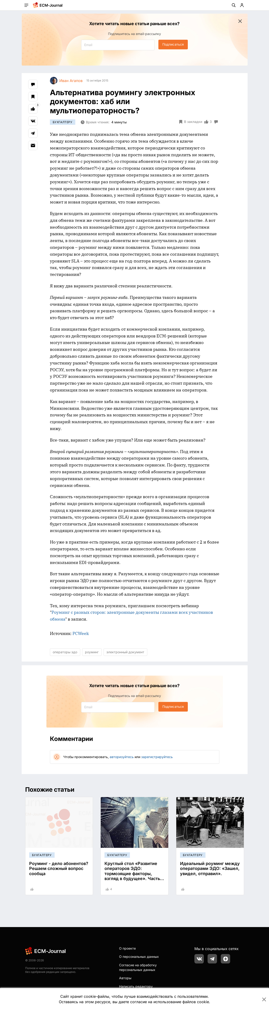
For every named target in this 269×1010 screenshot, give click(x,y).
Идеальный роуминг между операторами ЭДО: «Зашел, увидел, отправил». (210, 868)
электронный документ (125, 652)
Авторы (125, 978)
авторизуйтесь (122, 757)
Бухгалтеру (62, 122)
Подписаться (173, 44)
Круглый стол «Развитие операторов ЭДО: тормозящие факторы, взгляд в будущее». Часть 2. (132, 873)
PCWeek (80, 633)
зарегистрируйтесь (157, 757)
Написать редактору (136, 986)
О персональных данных (139, 957)
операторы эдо (65, 652)
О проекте (127, 948)
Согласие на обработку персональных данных (138, 967)
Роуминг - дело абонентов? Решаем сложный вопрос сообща (58, 868)
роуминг (92, 652)
